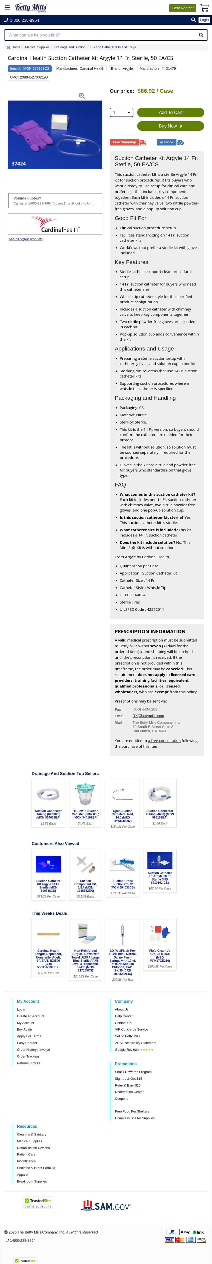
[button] (193, 20)
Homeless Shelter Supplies (135, 1118)
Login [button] (204, 20)
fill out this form (82, 203)
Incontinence (26, 1161)
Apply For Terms (29, 1036)
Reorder (183, 8)
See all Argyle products (26, 239)
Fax (118, 710)
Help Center (124, 1016)
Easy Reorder (27, 1043)
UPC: (14, 77)
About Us (122, 1009)
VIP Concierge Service (131, 1029)
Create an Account (30, 1016)
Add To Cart (171, 112)
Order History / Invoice (33, 1050)
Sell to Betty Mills (127, 1036)
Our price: (122, 91)
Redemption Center (129, 1092)
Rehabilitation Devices (33, 1148)
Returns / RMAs (28, 1063)
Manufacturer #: (152, 68)
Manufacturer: (67, 68)
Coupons (121, 1098)
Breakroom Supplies (32, 1181)
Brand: (116, 68)
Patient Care (26, 1154)
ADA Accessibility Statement (135, 1043)
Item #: (15, 68)
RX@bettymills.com (148, 716)
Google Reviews (127, 1050)
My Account (25, 1023)
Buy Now (170, 126)
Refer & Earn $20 (128, 1085)
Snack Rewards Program (133, 1072)
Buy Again (24, 1029)
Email (119, 716)
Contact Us (123, 1023)
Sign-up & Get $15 (128, 1078)
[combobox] (121, 112)
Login (21, 1009)
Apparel (22, 1174)
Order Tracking (28, 1056)
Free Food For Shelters (132, 1111)
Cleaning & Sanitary (31, 1134)
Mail (118, 722)
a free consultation (164, 740)
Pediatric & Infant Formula (36, 1168)
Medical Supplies (29, 1141)
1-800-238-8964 (40, 203)
